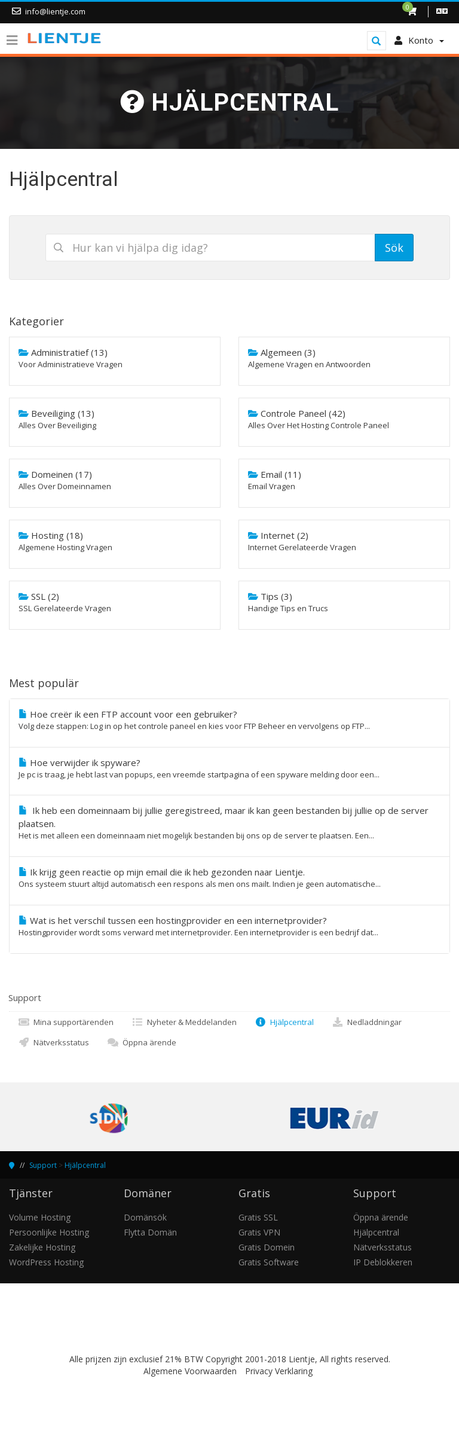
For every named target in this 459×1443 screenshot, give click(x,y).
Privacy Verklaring (279, 1371)
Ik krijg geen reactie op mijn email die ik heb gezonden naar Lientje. (229, 878)
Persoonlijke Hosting (49, 1232)
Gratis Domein (266, 1247)
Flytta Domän (150, 1232)
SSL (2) (115, 602)
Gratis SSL (258, 1217)
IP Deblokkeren (382, 1262)
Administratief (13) (115, 358)
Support (43, 1165)
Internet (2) (344, 541)
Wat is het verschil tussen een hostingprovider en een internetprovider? (229, 926)
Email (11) (344, 480)
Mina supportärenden (66, 1022)
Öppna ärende (141, 1042)
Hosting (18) (115, 541)
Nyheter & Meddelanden (184, 1022)
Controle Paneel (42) (344, 419)
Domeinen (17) (115, 480)
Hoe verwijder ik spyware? (229, 768)
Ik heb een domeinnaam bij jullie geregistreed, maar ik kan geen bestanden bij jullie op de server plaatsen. (229, 822)
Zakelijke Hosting (42, 1247)
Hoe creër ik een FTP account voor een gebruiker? (229, 720)
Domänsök (145, 1217)
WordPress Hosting (46, 1262)
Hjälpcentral (284, 1022)
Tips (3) (344, 602)
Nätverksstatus (53, 1042)
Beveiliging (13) (115, 419)
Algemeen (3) (344, 358)
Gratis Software (268, 1262)
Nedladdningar (367, 1022)
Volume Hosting (40, 1217)
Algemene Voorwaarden (190, 1371)
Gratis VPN (259, 1232)
